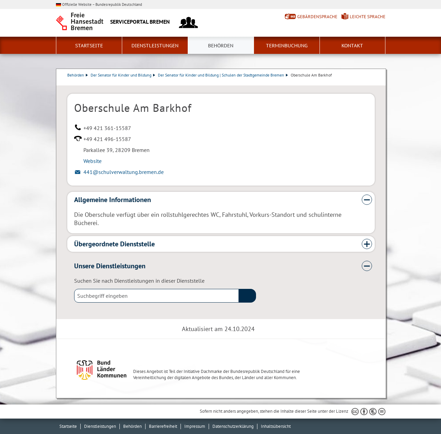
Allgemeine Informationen (112, 199)
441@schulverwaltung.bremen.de (123, 171)
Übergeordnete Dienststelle (114, 243)
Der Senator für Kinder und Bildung (123, 75)
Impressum (194, 426)
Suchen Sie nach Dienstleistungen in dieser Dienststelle (139, 280)
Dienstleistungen (154, 46)
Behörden (220, 46)
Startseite (89, 46)
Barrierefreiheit (163, 426)
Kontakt (352, 46)
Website (92, 160)
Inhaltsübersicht (276, 426)
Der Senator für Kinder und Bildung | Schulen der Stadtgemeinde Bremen (223, 75)
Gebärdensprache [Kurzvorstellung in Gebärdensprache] (317, 17)
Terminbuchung (286, 46)
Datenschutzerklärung (233, 426)
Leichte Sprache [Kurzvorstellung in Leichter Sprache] (367, 17)
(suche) (247, 296)
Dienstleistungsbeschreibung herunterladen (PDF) (373, 82)
